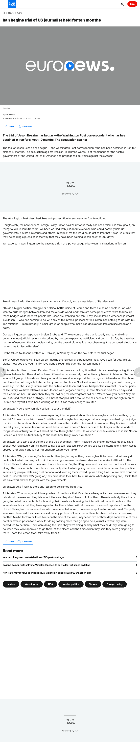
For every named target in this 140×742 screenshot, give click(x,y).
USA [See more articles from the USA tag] (50, 584)
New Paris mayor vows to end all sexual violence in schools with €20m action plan (47, 572)
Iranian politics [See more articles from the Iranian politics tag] (71, 584)
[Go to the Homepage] (12, 4)
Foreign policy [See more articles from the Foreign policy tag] (115, 584)
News (11, 13)
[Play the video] (70, 65)
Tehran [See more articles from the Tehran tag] (93, 584)
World (19, 13)
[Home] (4, 13)
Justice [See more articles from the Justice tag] (11, 584)
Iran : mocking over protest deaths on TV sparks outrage (33, 557)
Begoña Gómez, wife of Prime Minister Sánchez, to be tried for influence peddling (46, 565)
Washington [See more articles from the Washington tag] (32, 584)
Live (132, 3)
